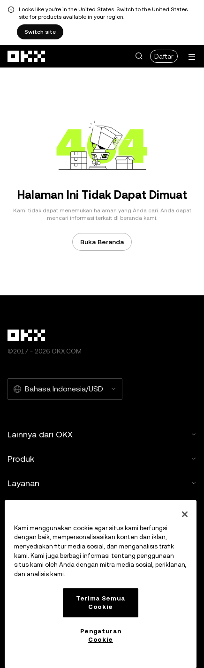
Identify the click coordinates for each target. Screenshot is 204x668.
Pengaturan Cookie (100, 635)
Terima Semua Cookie (100, 602)
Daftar (164, 56)
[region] (100, 584)
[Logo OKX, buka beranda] (27, 56)
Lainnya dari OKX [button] (102, 434)
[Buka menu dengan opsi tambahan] (191, 57)
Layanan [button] (102, 483)
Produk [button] (102, 459)
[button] (139, 56)
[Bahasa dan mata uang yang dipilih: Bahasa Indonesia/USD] (65, 389)
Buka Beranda (102, 242)
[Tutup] (184, 514)
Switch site (40, 32)
